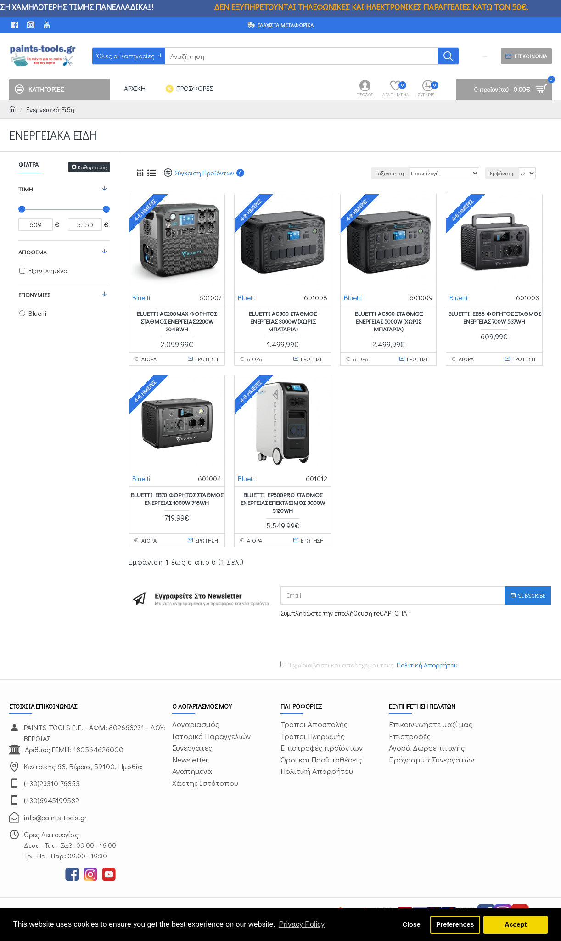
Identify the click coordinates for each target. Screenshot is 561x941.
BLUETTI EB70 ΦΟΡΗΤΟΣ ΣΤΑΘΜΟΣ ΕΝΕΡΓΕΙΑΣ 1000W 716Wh (177, 498)
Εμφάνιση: (502, 173)
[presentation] (344, 636)
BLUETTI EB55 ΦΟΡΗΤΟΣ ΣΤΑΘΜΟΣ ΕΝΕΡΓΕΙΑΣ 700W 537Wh (494, 317)
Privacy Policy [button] (302, 924)
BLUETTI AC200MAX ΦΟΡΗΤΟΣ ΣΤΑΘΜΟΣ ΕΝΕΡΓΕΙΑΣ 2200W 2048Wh (177, 321)
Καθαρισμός (92, 167)
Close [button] (412, 924)
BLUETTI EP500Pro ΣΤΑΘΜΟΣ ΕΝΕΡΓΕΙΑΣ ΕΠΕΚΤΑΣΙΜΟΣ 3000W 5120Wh (283, 502)
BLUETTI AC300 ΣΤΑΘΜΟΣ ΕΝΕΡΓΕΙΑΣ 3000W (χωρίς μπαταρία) (282, 321)
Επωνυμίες (34, 294)
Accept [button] (516, 924)
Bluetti (141, 297)
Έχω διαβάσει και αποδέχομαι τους (369, 665)
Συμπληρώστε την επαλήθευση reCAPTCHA (343, 612)
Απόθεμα (32, 252)
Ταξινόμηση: (390, 173)
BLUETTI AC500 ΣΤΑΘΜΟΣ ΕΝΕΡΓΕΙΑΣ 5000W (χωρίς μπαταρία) (388, 321)
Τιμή (25, 189)
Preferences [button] (455, 924)
